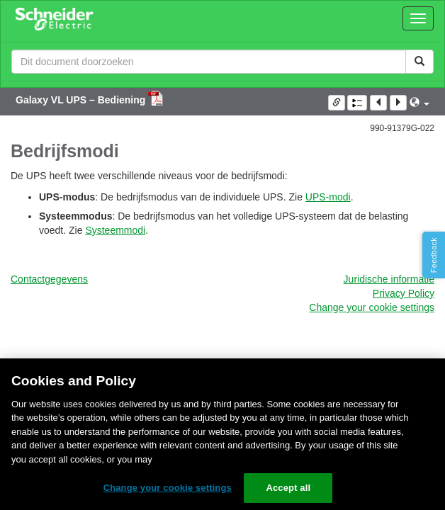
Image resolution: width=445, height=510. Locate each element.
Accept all (288, 487)
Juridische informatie (389, 279)
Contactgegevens (49, 279)
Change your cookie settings (371, 307)
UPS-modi (328, 197)
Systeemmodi (115, 230)
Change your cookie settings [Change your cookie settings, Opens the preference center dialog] (167, 487)
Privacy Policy (403, 293)
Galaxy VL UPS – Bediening (82, 100)
